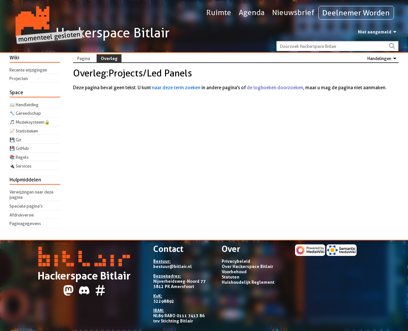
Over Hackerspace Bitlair (247, 266)
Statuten (230, 276)
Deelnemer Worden (356, 12)
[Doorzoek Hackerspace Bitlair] (337, 46)
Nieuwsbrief (293, 12)
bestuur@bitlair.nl (172, 266)
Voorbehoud (234, 271)
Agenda (252, 12)
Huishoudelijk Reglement (248, 282)
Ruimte (218, 12)
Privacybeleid (236, 261)
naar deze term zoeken (176, 87)
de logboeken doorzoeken (275, 87)
